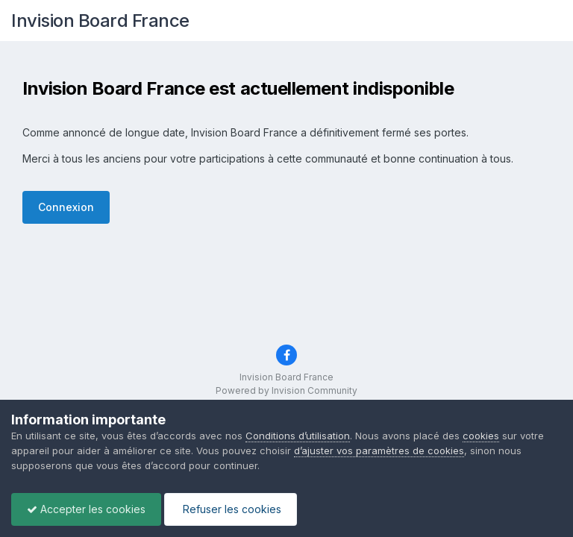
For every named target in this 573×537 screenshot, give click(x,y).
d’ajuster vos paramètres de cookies (379, 450)
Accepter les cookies (86, 509)
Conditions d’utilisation (297, 436)
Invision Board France (100, 20)
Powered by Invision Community (286, 390)
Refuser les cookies (230, 509)
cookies (481, 436)
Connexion (66, 207)
